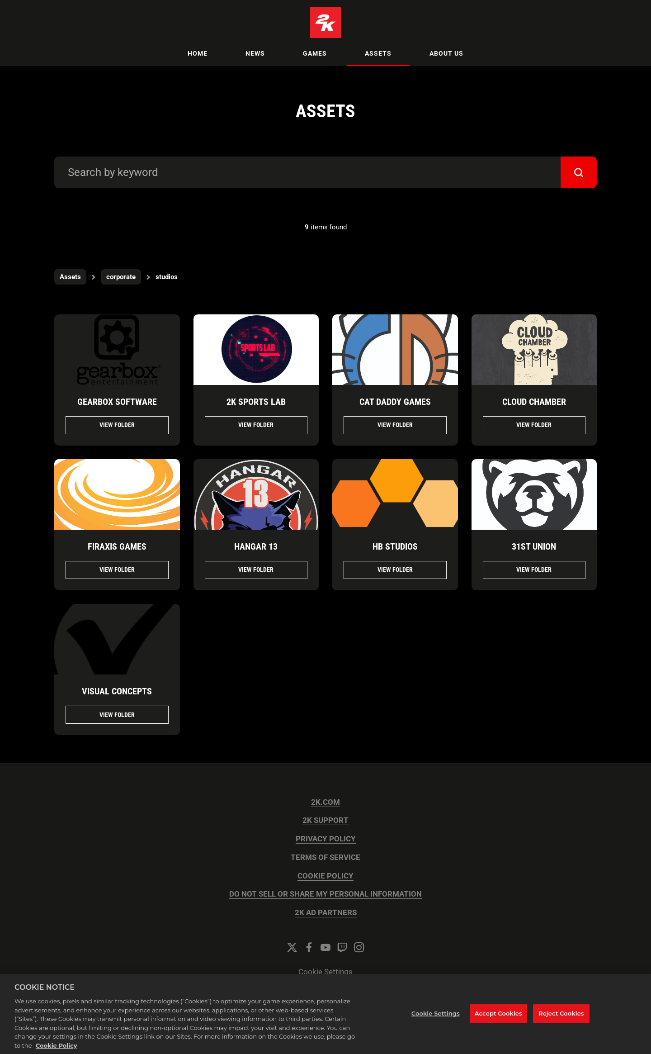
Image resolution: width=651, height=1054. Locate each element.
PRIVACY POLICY (326, 839)
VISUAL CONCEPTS (117, 691)
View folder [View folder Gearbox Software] (117, 424)
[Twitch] (342, 947)
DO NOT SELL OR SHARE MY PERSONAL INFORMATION (325, 894)
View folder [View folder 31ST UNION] (534, 569)
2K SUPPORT (325, 820)
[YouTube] (325, 947)
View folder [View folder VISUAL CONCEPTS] (117, 714)
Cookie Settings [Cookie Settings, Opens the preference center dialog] (435, 1023)
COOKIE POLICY (325, 876)
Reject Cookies (561, 1023)
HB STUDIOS (395, 546)
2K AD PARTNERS (326, 912)
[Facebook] (309, 947)
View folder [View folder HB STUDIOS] (395, 569)
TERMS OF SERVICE (325, 857)
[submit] (579, 172)
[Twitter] (292, 947)
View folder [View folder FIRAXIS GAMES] (117, 569)
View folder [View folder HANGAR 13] (256, 569)
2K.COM (325, 802)
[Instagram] (359, 947)
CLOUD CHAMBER (534, 401)
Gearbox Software (117, 401)
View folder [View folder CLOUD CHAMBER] (534, 424)
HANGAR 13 (256, 546)
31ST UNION (534, 546)
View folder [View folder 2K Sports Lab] (256, 424)
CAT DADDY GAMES (395, 401)
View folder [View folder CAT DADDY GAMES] (395, 424)
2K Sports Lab (256, 401)
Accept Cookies (498, 1023)
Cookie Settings (325, 972)
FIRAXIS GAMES (117, 546)
